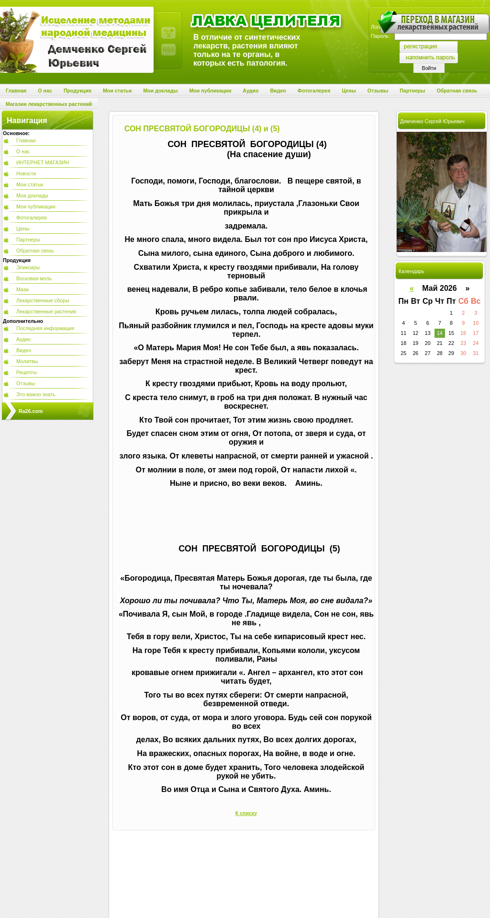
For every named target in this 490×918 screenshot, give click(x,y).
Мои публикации (36, 206)
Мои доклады (32, 195)
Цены (22, 228)
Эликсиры (28, 267)
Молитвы (27, 361)
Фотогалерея (31, 217)
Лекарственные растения (46, 311)
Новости (26, 173)
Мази (22, 289)
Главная (26, 140)
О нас (23, 151)
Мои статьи (29, 184)
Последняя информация (45, 328)
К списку (246, 813)
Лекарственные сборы (42, 300)
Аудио (23, 339)
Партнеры (28, 239)
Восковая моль (34, 278)
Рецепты (26, 372)
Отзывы (25, 383)
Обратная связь (35, 250)
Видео (23, 350)
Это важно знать (36, 394)
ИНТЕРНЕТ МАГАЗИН (42, 162)
